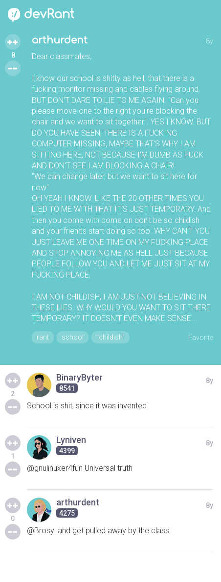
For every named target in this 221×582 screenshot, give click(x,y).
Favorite (200, 337)
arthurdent (60, 40)
